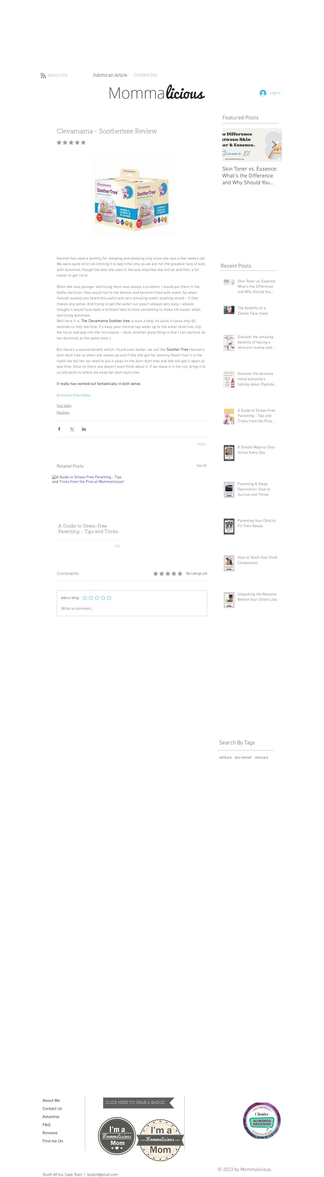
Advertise (51, 1116)
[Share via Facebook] (59, 429)
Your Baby (64, 406)
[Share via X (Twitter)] (71, 429)
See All (202, 466)
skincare (261, 758)
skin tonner (243, 758)
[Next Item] (274, 145)
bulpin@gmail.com (102, 1174)
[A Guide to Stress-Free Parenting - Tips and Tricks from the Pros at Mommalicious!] (90, 496)
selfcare (225, 758)
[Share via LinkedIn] (84, 429)
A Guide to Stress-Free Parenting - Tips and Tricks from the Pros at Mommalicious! (88, 529)
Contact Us (52, 1108)
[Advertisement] (152, 35)
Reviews (63, 413)
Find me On (53, 1141)
